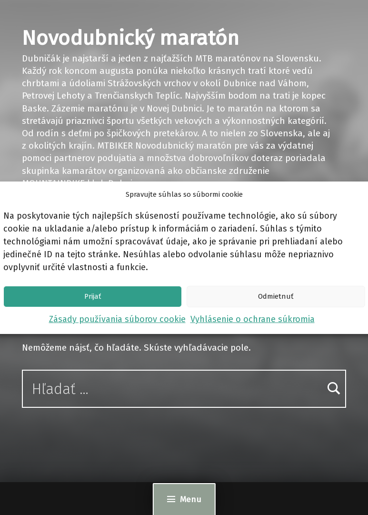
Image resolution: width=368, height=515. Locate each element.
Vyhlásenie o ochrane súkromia (252, 319)
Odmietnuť (275, 296)
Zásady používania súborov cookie (117, 319)
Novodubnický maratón (130, 37)
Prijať (92, 296)
